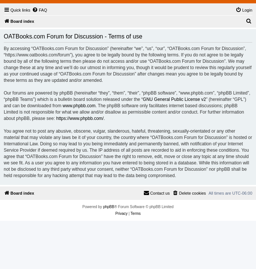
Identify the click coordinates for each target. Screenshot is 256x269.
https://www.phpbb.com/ (80, 118)
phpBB (108, 207)
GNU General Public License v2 (174, 99)
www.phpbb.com (79, 105)
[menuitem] (39, 10)
